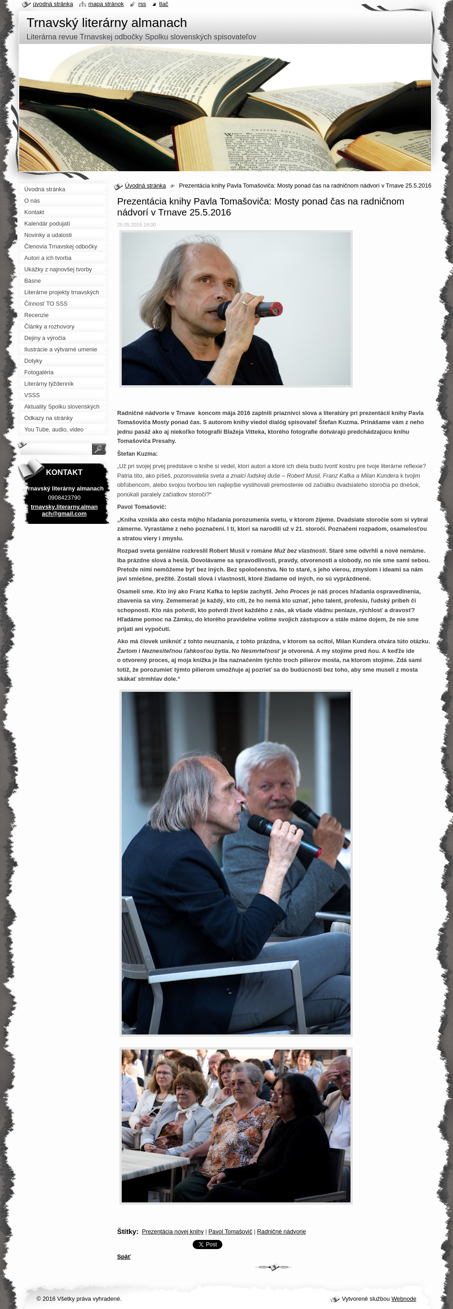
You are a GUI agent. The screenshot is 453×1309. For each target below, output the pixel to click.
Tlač (163, 3)
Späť (124, 1256)
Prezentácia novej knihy (173, 1231)
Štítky (126, 1231)
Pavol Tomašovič (231, 1231)
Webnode (403, 1298)
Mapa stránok (106, 3)
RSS (142, 3)
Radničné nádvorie (281, 1231)
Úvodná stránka (145, 185)
